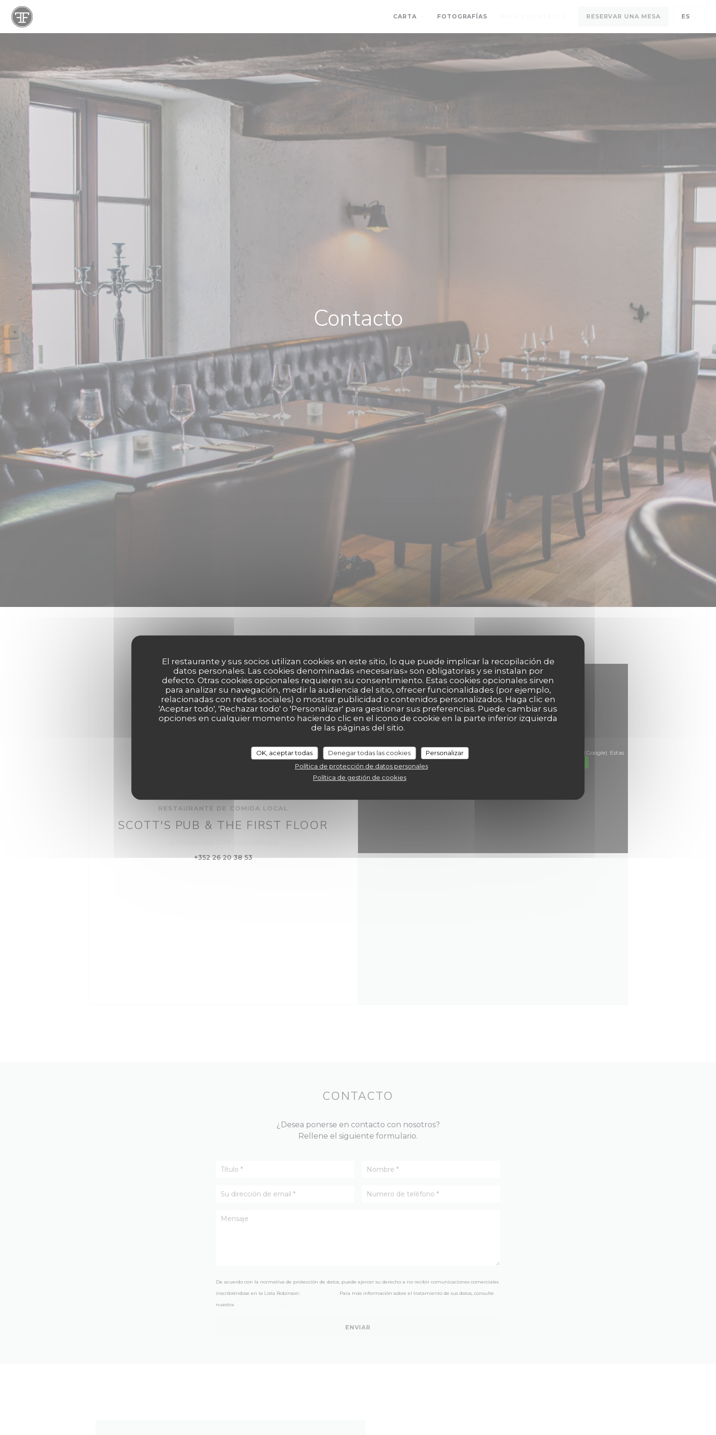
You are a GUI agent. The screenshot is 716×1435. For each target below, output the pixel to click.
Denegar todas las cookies (369, 753)
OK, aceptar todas (284, 753)
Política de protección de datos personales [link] (361, 766)
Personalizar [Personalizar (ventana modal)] (445, 753)
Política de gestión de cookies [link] (359, 777)
